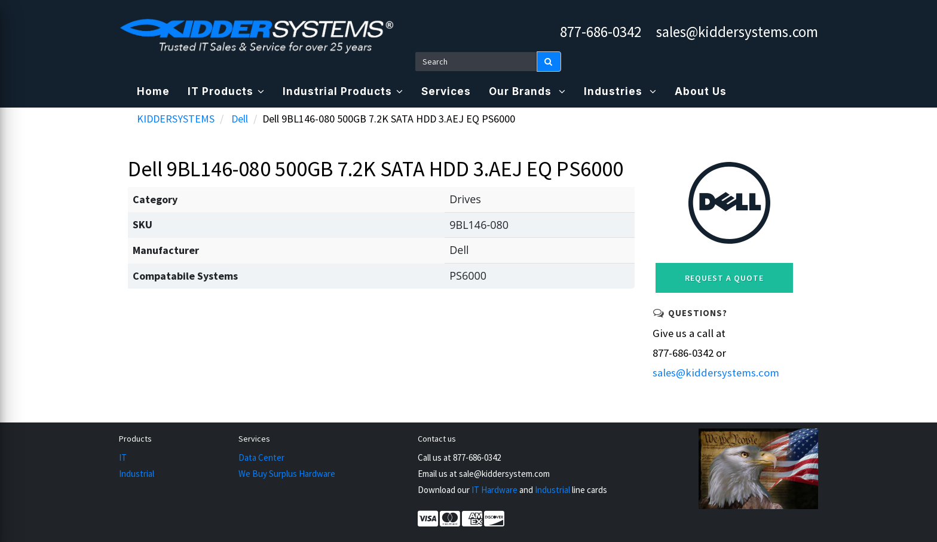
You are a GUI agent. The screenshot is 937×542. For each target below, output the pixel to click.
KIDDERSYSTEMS (176, 118)
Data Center (261, 457)
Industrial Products (343, 91)
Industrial (136, 473)
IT (123, 457)
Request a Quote (724, 277)
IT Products (226, 91)
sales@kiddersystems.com (737, 31)
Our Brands (527, 91)
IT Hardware (494, 489)
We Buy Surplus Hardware (286, 473)
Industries (620, 91)
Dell (239, 118)
